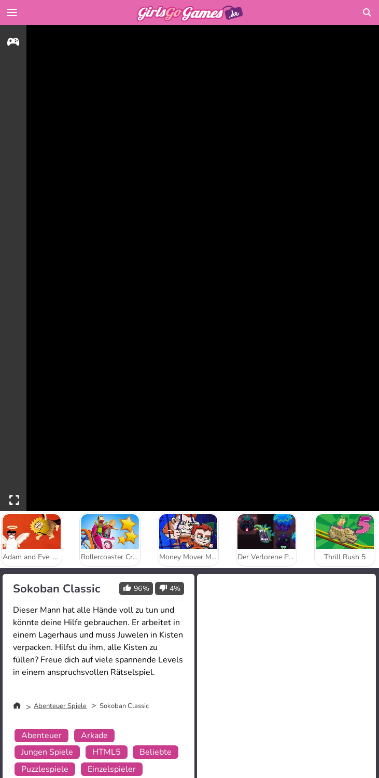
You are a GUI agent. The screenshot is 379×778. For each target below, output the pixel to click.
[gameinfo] (13, 43)
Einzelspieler (112, 769)
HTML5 (106, 752)
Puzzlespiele (44, 769)
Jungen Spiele (47, 752)
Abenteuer (41, 735)
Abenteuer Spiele (60, 706)
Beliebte (155, 752)
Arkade (94, 735)
